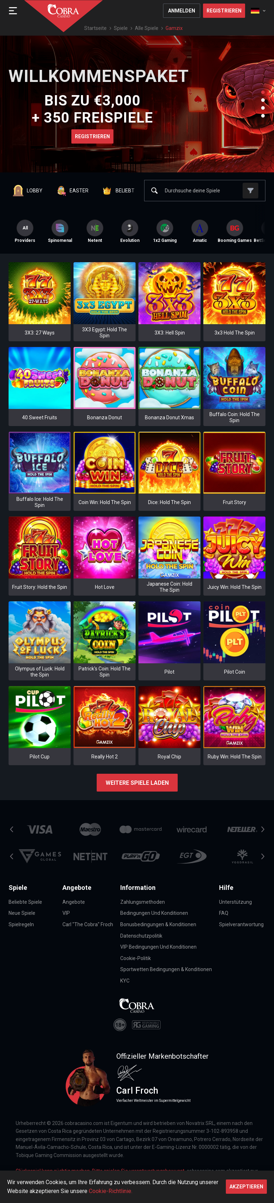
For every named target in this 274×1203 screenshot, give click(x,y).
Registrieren (224, 11)
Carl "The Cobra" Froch (87, 924)
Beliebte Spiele (25, 902)
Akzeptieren (246, 1186)
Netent (94, 231)
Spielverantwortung (241, 924)
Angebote (73, 902)
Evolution (129, 231)
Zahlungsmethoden (142, 902)
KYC (125, 981)
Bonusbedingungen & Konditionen (158, 924)
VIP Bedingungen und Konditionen (158, 947)
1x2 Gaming (165, 231)
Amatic (199, 231)
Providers (25, 231)
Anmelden (181, 11)
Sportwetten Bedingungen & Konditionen (166, 969)
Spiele (121, 28)
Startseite (95, 28)
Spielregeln (21, 924)
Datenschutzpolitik (141, 936)
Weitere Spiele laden (137, 782)
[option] (59, 231)
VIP (66, 913)
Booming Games (234, 231)
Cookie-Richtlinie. (110, 1191)
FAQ (223, 913)
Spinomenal (60, 231)
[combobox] (258, 10)
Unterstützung (235, 902)
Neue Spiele (22, 913)
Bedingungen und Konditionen (154, 913)
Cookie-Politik (135, 958)
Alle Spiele (146, 28)
